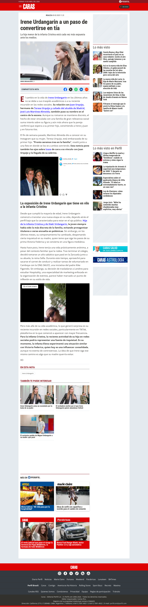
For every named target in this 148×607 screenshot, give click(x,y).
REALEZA (49, 15)
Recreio (108, 585)
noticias (37, 484)
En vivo (124, 7)
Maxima (117, 585)
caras (37, 520)
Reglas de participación (100, 591)
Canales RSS (33, 591)
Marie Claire (59, 579)
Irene (48, 149)
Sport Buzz (97, 585)
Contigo (51, 585)
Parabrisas (91, 579)
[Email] (86, 89)
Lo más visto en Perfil (107, 148)
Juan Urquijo (77, 104)
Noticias (48, 579)
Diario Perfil (37, 579)
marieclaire (72, 484)
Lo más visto (101, 47)
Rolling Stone (85, 585)
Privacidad (74, 591)
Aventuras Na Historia (67, 585)
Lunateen (102, 579)
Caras (43, 585)
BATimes (112, 579)
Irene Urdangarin (28, 373)
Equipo (85, 591)
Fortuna (70, 579)
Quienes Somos (48, 591)
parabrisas (72, 520)
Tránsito (116, 591)
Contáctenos (62, 591)
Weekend (80, 579)
